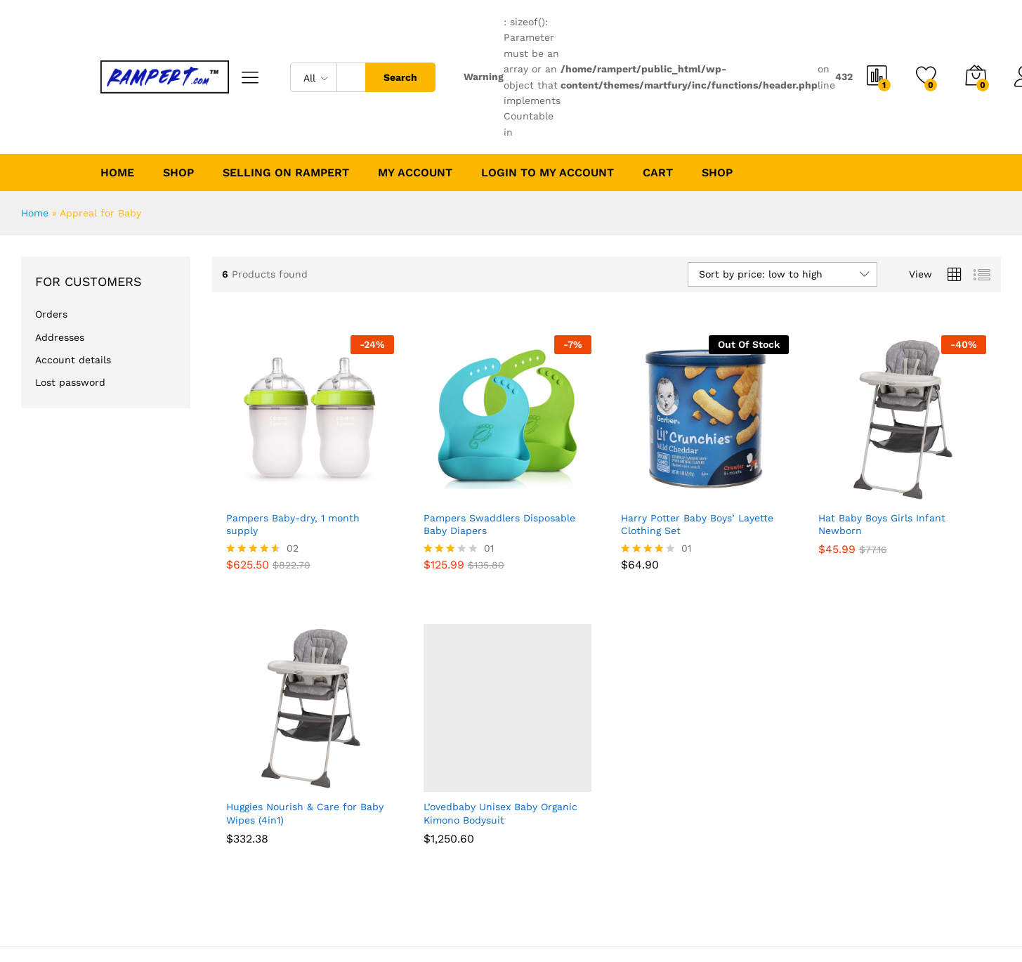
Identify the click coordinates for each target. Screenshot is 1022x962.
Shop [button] (178, 172)
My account (415, 172)
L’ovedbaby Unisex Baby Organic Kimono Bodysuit (500, 813)
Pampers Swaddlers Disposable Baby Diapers (499, 524)
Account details (73, 359)
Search (400, 77)
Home (117, 172)
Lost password (70, 382)
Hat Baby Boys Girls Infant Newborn (881, 524)
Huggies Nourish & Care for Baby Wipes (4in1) (305, 813)
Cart (658, 172)
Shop (717, 172)
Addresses (59, 337)
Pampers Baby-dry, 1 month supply (293, 524)
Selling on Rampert (286, 172)
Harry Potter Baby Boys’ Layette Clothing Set (697, 524)
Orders (51, 314)
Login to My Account (547, 172)
